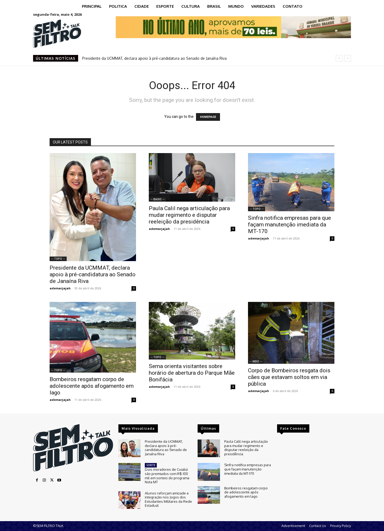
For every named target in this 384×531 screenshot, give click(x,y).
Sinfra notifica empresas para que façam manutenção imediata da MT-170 (289, 224)
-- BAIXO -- (157, 199)
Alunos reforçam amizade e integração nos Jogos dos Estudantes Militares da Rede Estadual (168, 499)
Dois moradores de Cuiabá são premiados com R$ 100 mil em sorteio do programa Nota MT (167, 475)
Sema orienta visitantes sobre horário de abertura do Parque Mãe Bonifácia (192, 373)
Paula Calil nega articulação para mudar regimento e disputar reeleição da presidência (189, 215)
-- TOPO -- (58, 259)
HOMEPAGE (208, 117)
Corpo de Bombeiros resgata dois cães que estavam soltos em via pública (289, 377)
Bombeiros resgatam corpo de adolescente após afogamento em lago (92, 386)
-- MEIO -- (256, 361)
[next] (347, 58)
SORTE (150, 465)
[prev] (339, 58)
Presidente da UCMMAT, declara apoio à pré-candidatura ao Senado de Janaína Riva (154, 58)
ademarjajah (60, 288)
